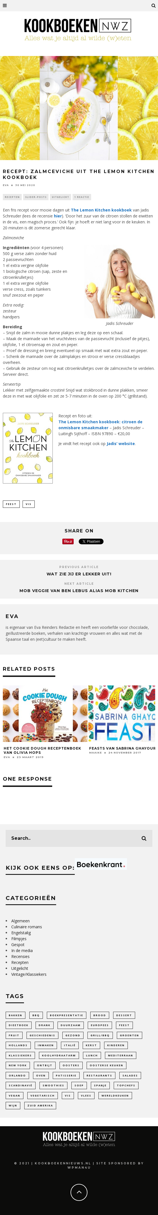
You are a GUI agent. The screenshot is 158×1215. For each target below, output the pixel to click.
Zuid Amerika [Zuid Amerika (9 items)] (40, 1105)
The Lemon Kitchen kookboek (101, 210)
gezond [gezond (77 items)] (72, 1035)
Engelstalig (21, 932)
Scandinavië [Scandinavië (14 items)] (20, 1085)
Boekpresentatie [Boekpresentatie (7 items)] (66, 1015)
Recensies (20, 956)
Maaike (95, 752)
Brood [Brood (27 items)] (99, 1015)
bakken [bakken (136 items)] (15, 1015)
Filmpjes (19, 938)
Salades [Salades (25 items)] (130, 1075)
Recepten (12, 196)
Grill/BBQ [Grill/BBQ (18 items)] (100, 1035)
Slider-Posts (36, 196)
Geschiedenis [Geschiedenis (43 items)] (42, 1035)
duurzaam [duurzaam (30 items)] (71, 1025)
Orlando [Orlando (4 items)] (17, 1075)
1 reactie (81, 196)
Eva (6, 185)
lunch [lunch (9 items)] (92, 1055)
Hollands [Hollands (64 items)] (18, 1045)
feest (11, 504)
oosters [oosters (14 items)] (71, 1065)
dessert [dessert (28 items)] (124, 1015)
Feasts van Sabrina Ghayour (122, 748)
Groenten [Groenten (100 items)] (129, 1035)
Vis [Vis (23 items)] (68, 1095)
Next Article (79, 584)
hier (58, 216)
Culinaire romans (26, 926)
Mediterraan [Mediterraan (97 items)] (120, 1055)
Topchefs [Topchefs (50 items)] (126, 1085)
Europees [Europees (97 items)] (100, 1025)
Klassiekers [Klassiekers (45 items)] (20, 1055)
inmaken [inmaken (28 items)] (46, 1045)
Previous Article (79, 567)
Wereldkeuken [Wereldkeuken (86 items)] (115, 1095)
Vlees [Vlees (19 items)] (86, 1095)
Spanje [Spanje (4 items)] (100, 1085)
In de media (22, 950)
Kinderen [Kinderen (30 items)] (116, 1045)
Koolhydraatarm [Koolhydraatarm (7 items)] (59, 1055)
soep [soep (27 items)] (79, 1085)
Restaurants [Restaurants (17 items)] (99, 1075)
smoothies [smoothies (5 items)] (53, 1085)
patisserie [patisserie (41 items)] (66, 1075)
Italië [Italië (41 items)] (70, 1045)
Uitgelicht (60, 196)
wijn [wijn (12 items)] (13, 1105)
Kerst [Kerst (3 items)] (91, 1045)
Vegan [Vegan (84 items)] (14, 1095)
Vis (29, 504)
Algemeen (20, 920)
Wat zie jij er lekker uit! (79, 574)
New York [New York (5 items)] (18, 1065)
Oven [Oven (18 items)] (41, 1075)
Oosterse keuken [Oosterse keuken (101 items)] (106, 1065)
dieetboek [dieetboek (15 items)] (18, 1025)
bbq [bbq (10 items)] (36, 1015)
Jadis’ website (121, 443)
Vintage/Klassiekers (29, 974)
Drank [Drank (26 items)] (45, 1025)
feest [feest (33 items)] (124, 1025)
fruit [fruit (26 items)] (14, 1035)
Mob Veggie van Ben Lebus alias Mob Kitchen (79, 590)
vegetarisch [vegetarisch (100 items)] (42, 1095)
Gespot (18, 944)
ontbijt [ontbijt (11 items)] (44, 1065)
